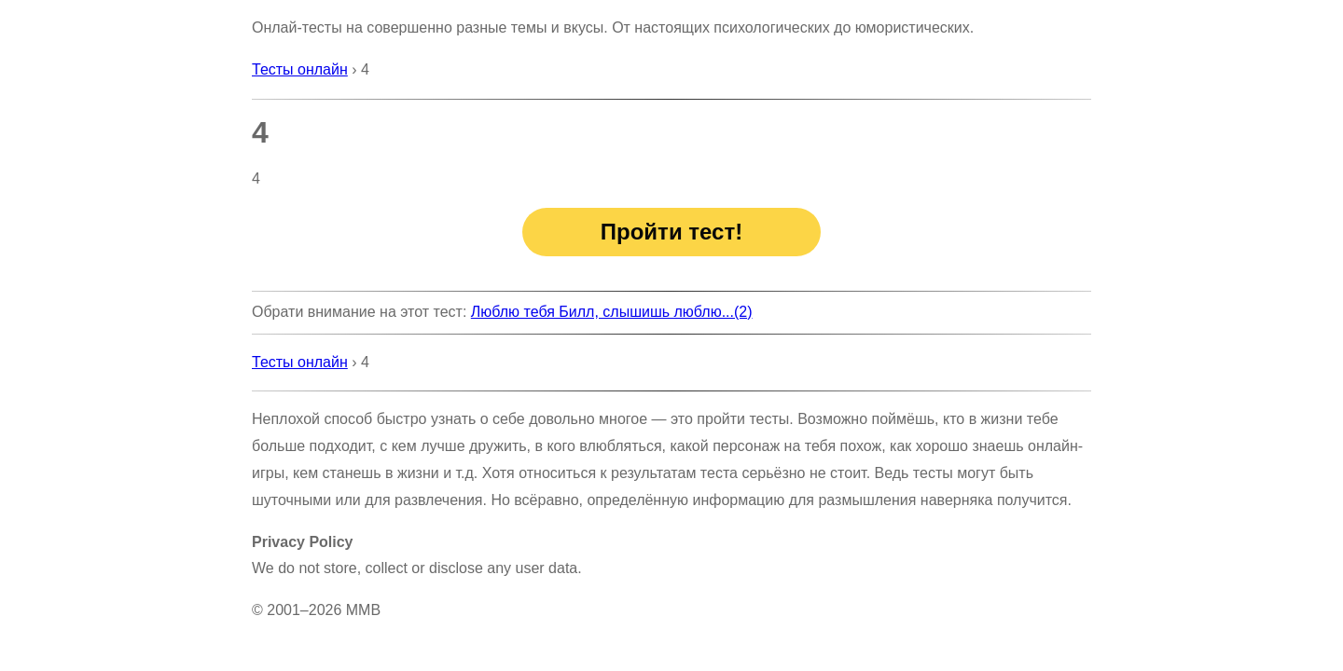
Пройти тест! (671, 231)
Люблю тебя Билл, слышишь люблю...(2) (612, 312)
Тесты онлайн (300, 69)
